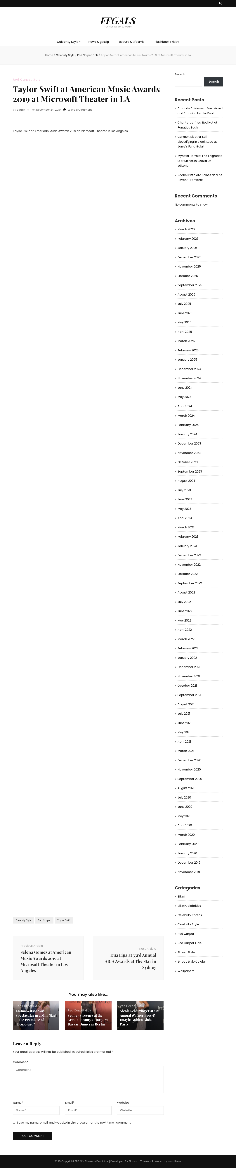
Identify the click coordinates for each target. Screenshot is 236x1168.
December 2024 (189, 369)
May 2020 (184, 816)
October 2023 (188, 462)
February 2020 (188, 844)
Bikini (181, 896)
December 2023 (189, 443)
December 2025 (189, 257)
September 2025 (190, 285)
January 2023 (187, 546)
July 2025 (184, 304)
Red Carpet (44, 920)
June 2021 (184, 723)
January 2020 (187, 853)
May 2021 (184, 732)
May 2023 (184, 509)
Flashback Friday (167, 42)
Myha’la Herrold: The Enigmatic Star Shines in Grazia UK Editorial (200, 161)
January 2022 (187, 658)
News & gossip (98, 42)
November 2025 (189, 266)
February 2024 (188, 425)
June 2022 (185, 611)
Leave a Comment (80, 110)
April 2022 (185, 630)
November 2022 (189, 565)
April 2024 (185, 406)
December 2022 (189, 555)
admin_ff (23, 110)
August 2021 (186, 704)
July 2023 (184, 490)
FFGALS (118, 20)
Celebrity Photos (190, 915)
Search (180, 74)
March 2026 (186, 229)
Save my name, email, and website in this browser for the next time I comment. (74, 1122)
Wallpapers (186, 971)
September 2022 (190, 583)
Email (69, 1103)
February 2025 (188, 350)
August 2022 (186, 592)
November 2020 (189, 769)
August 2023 (186, 481)
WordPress (174, 1161)
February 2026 (188, 239)
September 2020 (190, 779)
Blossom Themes (140, 1161)
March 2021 (186, 751)
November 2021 (189, 676)
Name (18, 1103)
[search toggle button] (220, 3)
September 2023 (190, 471)
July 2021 (184, 713)
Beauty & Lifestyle (132, 42)
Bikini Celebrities (189, 906)
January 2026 (187, 248)
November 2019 (189, 872)
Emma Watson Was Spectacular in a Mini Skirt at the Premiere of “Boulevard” (36, 1017)
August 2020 (186, 788)
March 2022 (186, 639)
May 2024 (185, 397)
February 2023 (188, 536)
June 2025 (185, 313)
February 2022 (188, 648)
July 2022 (184, 602)
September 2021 (189, 695)
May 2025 (184, 322)
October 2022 (188, 574)
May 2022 (184, 620)
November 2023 (189, 453)
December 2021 (189, 667)
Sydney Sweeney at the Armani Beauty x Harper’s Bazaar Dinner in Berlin (88, 1019)
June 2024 (185, 388)
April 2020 (185, 825)
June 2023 (185, 499)
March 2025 (186, 341)
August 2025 (186, 294)
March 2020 (186, 835)
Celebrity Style (67, 42)
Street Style (186, 952)
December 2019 (189, 862)
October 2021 (187, 685)
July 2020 (184, 797)
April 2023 (185, 518)
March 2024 (186, 416)
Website (123, 1103)
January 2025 (187, 359)
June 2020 (185, 807)
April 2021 (184, 742)
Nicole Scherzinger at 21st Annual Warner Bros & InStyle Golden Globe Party (139, 1017)
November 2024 (189, 378)
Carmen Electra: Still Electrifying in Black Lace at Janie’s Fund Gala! (197, 142)
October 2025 (188, 276)
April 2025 (185, 332)
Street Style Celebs (192, 961)
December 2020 (189, 760)
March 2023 (186, 527)
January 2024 (187, 434)
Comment (20, 1062)
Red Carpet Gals (26, 79)
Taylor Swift (63, 920)
